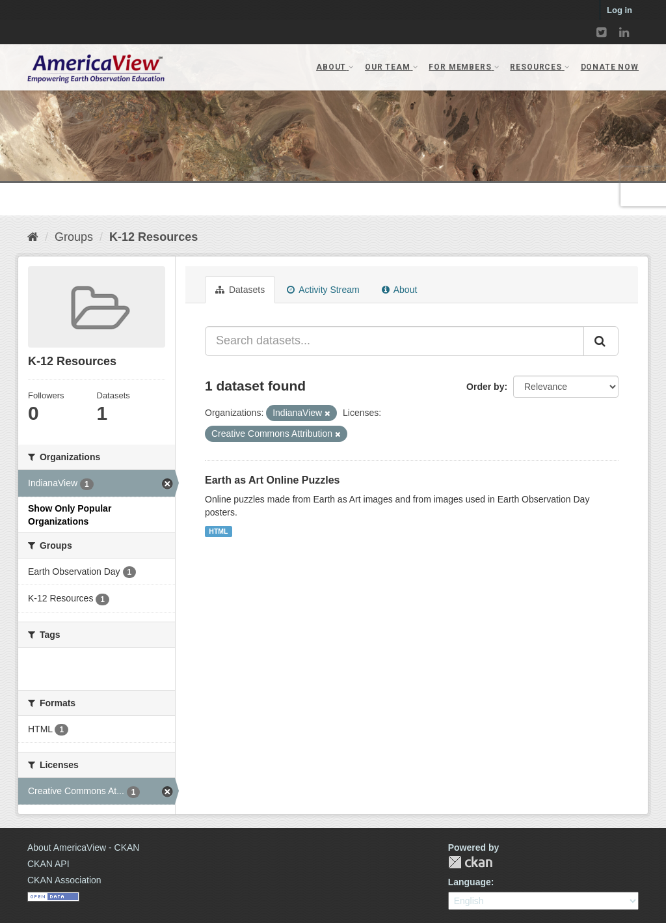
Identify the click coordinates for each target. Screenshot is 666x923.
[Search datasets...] (394, 341)
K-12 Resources (153, 236)
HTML (218, 531)
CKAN (470, 862)
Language (469, 882)
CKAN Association (64, 880)
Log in (619, 10)
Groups (74, 236)
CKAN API (48, 864)
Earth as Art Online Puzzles (272, 480)
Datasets (240, 289)
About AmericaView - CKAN (83, 847)
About (400, 289)
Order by (485, 386)
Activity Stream (323, 289)
